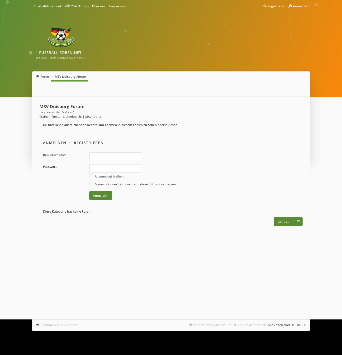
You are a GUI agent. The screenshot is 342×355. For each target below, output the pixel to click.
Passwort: (50, 166)
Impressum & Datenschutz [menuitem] (212, 325)
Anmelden (54, 143)
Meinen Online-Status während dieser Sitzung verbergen (132, 184)
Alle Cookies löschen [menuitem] (251, 325)
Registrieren (89, 143)
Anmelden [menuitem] (300, 6)
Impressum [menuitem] (117, 6)
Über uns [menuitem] (98, 6)
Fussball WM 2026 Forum (59, 325)
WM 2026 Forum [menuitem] (77, 6)
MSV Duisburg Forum (70, 76)
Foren (45, 76)
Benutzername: (54, 155)
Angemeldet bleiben (106, 176)
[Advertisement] (171, 279)
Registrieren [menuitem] (276, 6)
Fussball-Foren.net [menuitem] (47, 6)
